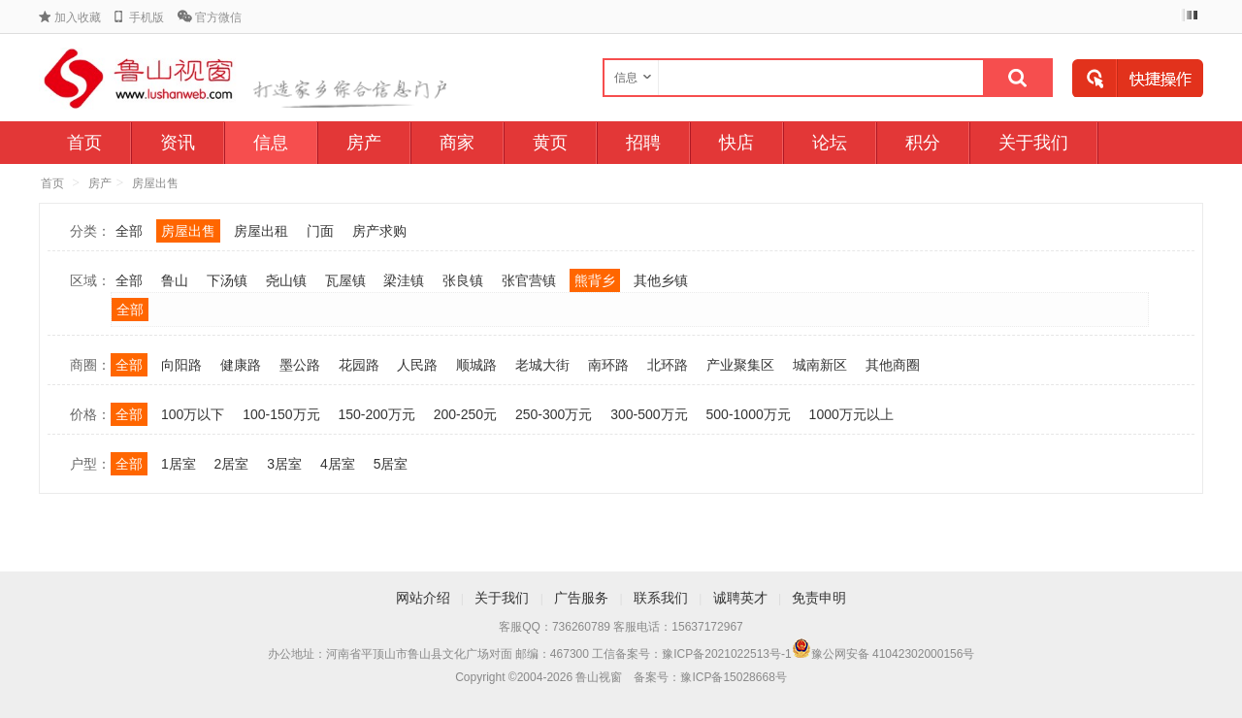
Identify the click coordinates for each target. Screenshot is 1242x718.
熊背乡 (594, 280)
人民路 (417, 365)
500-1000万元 (748, 414)
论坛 (829, 142)
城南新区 (820, 365)
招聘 (643, 142)
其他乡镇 (661, 280)
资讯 (177, 142)
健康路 (240, 365)
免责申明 (819, 597)
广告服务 (581, 597)
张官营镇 (529, 280)
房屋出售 (155, 183)
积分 (922, 142)
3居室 (284, 464)
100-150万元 (281, 414)
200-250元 (465, 414)
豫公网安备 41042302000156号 (893, 654)
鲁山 (174, 280)
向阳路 (181, 365)
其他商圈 (893, 365)
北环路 (667, 365)
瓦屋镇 (345, 280)
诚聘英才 (740, 597)
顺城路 (476, 365)
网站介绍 (423, 597)
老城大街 (542, 365)
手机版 (146, 17)
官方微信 (218, 17)
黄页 (550, 142)
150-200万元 (376, 414)
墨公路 (299, 365)
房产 (363, 142)
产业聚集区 (740, 365)
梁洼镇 (403, 280)
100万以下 (192, 414)
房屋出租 (261, 231)
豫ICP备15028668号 (733, 677)
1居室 (178, 464)
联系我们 (661, 597)
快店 (736, 142)
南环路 (608, 365)
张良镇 (462, 280)
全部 (129, 231)
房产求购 (379, 231)
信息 (270, 142)
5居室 (391, 464)
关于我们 (1033, 142)
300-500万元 (648, 414)
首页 (84, 142)
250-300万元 (553, 414)
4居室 (337, 464)
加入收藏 (77, 17)
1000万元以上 (851, 414)
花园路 (359, 365)
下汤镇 (227, 280)
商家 (457, 142)
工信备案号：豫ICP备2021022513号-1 (691, 654)
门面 (320, 231)
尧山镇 (286, 280)
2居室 (231, 464)
